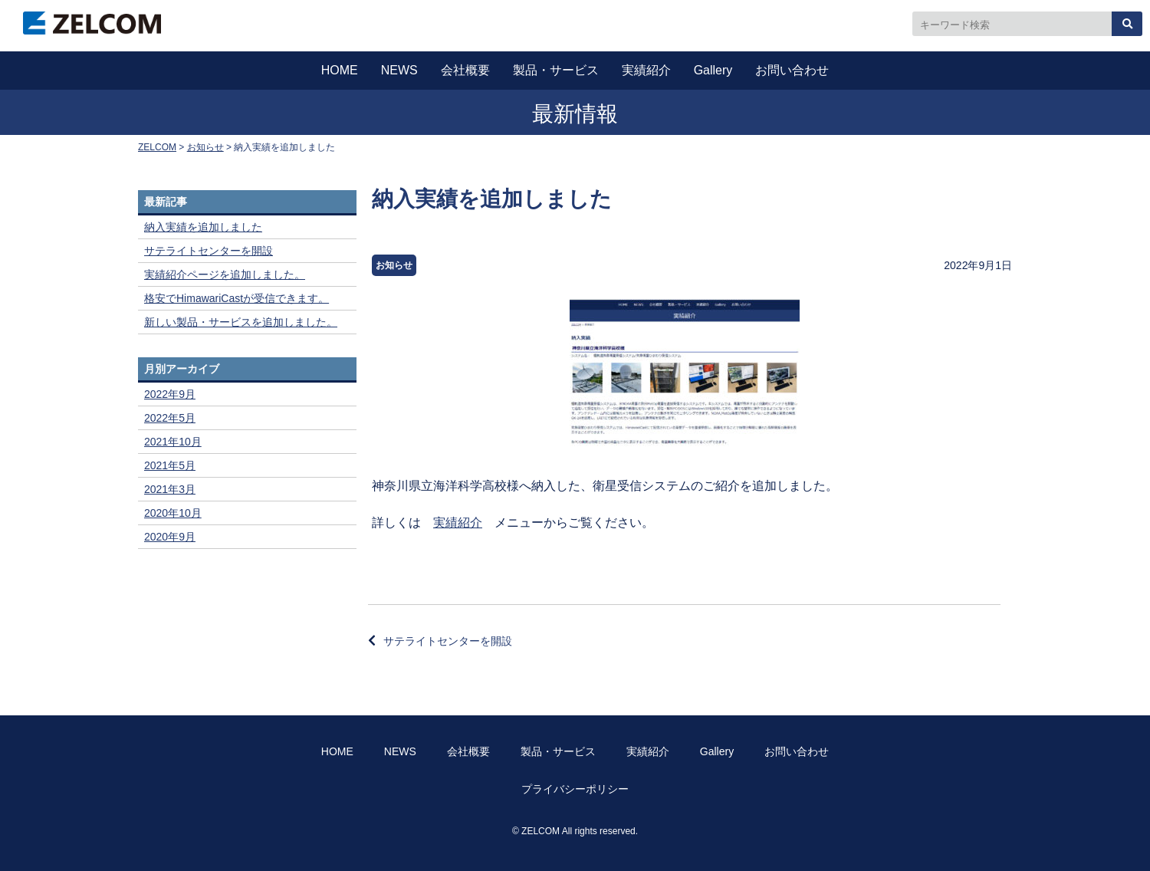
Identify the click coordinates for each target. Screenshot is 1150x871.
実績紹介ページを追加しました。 (224, 274)
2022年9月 (170, 394)
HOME (339, 70)
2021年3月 (170, 489)
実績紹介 (646, 70)
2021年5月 (170, 465)
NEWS (399, 70)
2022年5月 (170, 418)
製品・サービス (556, 70)
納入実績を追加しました (203, 227)
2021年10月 (173, 442)
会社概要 (465, 70)
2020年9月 (170, 537)
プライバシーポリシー (575, 789)
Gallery (713, 70)
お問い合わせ (792, 70)
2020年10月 (173, 513)
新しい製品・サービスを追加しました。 (240, 322)
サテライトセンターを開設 (447, 641)
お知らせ (394, 265)
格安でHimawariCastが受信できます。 (236, 298)
